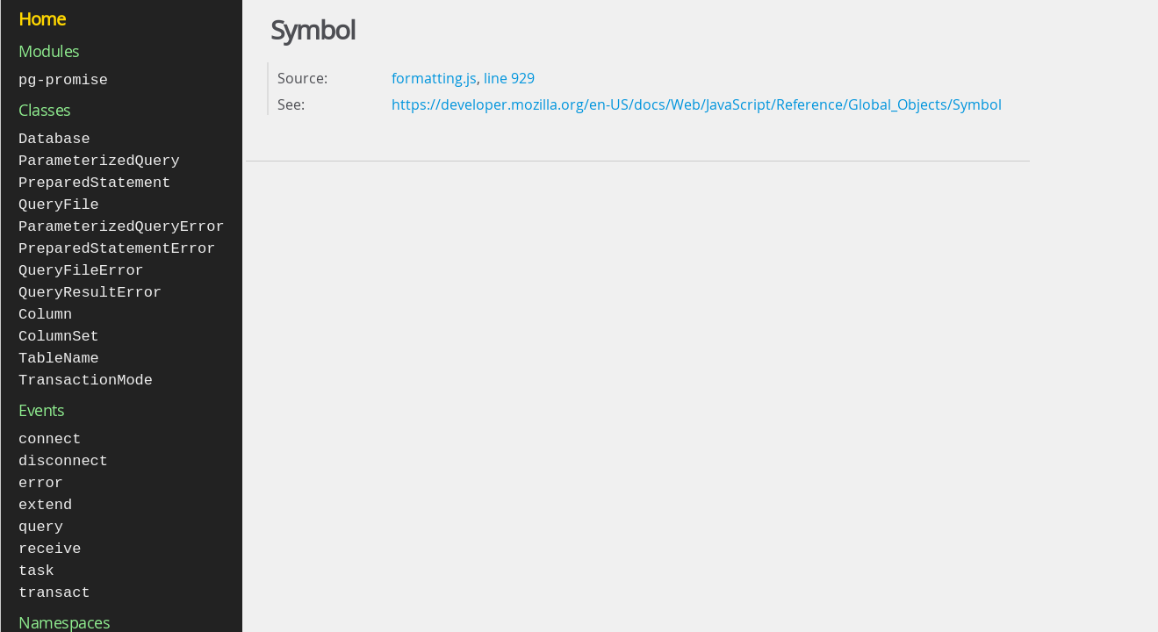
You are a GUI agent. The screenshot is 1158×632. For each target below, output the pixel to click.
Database (54, 137)
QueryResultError (90, 285)
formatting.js (434, 78)
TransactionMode (85, 369)
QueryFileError (81, 264)
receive (49, 532)
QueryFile (58, 200)
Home (41, 19)
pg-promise (63, 79)
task (36, 553)
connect (49, 427)
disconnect (63, 448)
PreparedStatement (94, 179)
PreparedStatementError (116, 243)
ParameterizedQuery (99, 158)
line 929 (509, 78)
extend (45, 490)
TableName (58, 348)
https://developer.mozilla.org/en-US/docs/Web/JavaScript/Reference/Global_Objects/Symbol (697, 104)
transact (54, 574)
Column (45, 306)
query (40, 511)
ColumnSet (58, 327)
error (40, 469)
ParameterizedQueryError (121, 222)
